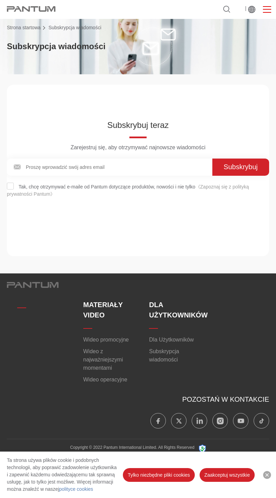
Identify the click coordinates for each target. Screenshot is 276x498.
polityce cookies (76, 489)
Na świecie (251, 9)
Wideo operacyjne (105, 379)
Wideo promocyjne (106, 340)
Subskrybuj (241, 167)
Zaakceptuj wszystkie (227, 475)
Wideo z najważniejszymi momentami (103, 359)
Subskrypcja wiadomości (164, 355)
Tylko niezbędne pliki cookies (159, 475)
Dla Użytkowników (171, 340)
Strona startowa (24, 27)
